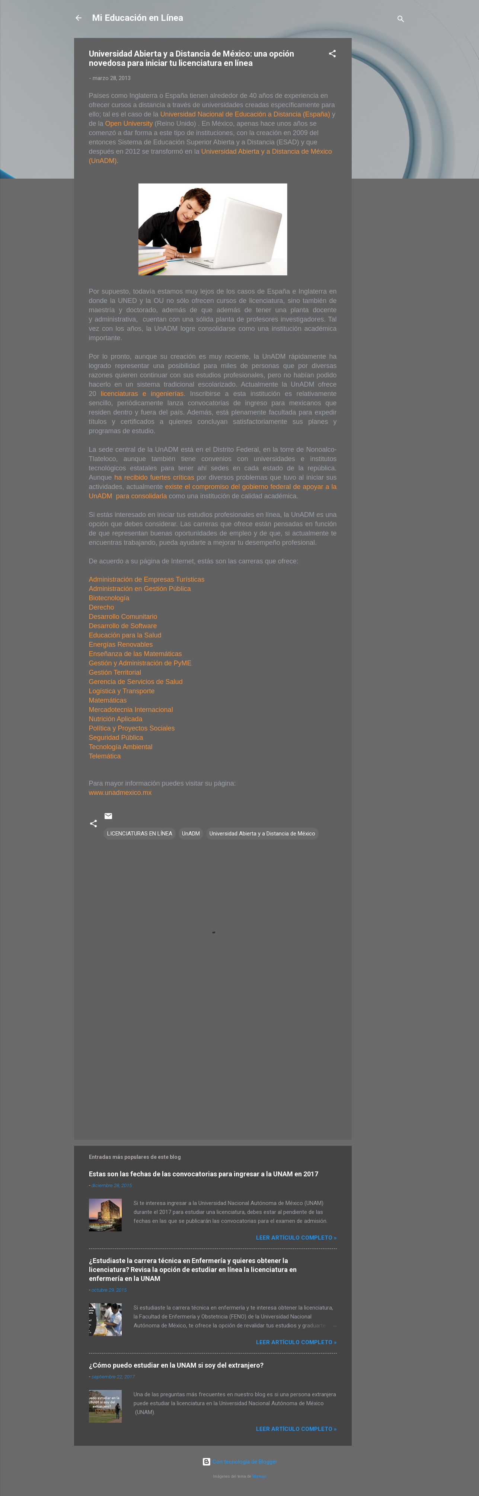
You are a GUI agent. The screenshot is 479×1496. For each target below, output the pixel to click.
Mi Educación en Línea (137, 18)
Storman (259, 1476)
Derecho (101, 607)
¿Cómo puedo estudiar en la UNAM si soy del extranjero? (176, 1365)
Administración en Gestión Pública (140, 588)
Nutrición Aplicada (116, 719)
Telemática (105, 756)
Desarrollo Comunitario (123, 616)
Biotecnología (109, 598)
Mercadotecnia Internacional (131, 709)
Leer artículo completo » (296, 1237)
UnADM (191, 833)
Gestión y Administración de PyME (140, 663)
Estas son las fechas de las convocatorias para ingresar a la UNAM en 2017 (203, 1174)
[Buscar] (400, 20)
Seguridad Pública (116, 737)
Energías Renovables (121, 644)
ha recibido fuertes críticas (154, 477)
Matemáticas (108, 700)
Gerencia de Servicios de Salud (136, 681)
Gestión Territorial (115, 672)
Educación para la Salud (125, 635)
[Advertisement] (381, 149)
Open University (129, 123)
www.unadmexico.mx (120, 792)
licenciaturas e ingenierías (140, 393)
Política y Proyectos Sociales (132, 728)
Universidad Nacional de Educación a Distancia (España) (245, 114)
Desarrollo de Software (123, 626)
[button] (332, 55)
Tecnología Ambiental (121, 747)
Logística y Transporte (122, 691)
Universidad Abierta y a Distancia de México (262, 833)
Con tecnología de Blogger (239, 1461)
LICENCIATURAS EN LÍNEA (139, 833)
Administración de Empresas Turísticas (147, 579)
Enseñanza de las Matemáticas (135, 654)
